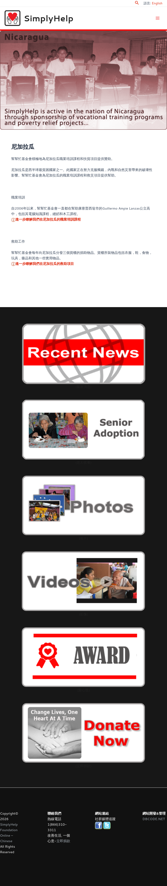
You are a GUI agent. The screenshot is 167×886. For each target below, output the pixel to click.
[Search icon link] (137, 3)
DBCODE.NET (153, 818)
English (157, 3)
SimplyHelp (55, 19)
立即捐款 (63, 840)
